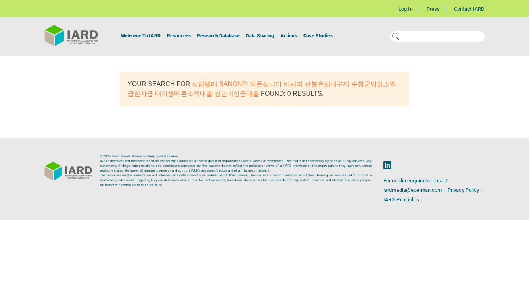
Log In (406, 9)
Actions (288, 36)
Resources (179, 36)
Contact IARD (469, 9)
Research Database (218, 36)
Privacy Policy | (465, 190)
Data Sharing (260, 36)
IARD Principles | (402, 200)
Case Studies (317, 36)
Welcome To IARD (141, 36)
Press (433, 9)
